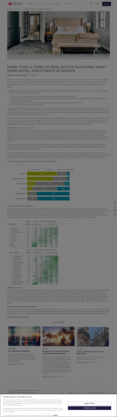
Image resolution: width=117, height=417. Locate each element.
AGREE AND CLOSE (89, 408)
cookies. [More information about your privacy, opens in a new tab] (55, 415)
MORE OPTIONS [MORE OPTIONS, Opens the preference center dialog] (89, 403)
